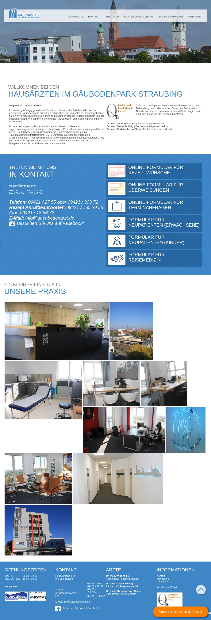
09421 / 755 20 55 (84, 207)
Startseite (75, 16)
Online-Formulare (170, 16)
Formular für (164, 222)
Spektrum (112, 16)
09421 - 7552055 (92, 590)
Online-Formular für (164, 170)
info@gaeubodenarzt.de (49, 218)
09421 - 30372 (95, 586)
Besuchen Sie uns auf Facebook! (50, 223)
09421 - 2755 (94, 583)
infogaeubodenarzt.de (77, 601)
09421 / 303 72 (83, 202)
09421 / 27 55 (42, 202)
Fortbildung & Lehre (138, 16)
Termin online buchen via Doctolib (180, 611)
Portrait (94, 16)
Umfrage (194, 16)
